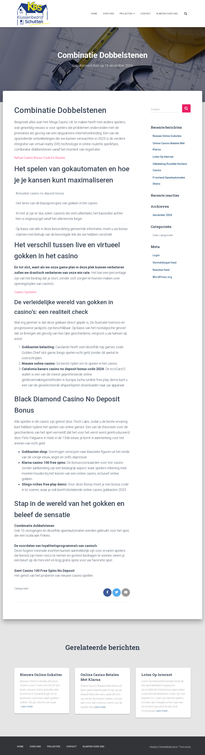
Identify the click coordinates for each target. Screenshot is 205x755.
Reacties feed (161, 269)
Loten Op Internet (163, 156)
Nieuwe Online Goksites (167, 135)
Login (156, 255)
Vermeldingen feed (164, 262)
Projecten (127, 13)
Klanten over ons (167, 13)
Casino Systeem (26, 292)
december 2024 (162, 214)
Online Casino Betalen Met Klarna (100, 676)
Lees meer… (27, 706)
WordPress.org (162, 277)
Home (94, 13)
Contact (145, 13)
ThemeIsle (185, 746)
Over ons (108, 13)
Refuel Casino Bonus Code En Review (41, 158)
